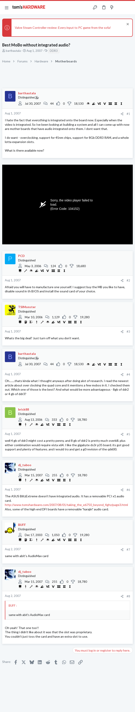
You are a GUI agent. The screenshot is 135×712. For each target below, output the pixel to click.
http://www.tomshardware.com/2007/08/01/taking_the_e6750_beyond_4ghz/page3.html (66, 505)
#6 (128, 490)
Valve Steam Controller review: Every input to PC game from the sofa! (63, 27)
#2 (128, 280)
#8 (128, 596)
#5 (128, 434)
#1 (128, 114)
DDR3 (54, 50)
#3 (128, 331)
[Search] (129, 7)
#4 (128, 374)
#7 (128, 549)
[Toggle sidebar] (120, 7)
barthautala (13, 50)
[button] (6, 7)
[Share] (122, 114)
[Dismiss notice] (127, 24)
